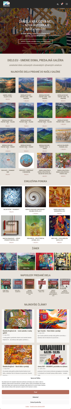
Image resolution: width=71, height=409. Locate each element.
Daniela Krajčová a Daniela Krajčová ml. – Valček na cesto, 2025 (45, 172)
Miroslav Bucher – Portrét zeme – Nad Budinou (45, 96)
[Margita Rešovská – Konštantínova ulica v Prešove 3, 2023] (53, 284)
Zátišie (44, 268)
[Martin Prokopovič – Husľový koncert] (65, 284)
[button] (68, 378)
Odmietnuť (35, 397)
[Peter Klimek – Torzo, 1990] (41, 284)
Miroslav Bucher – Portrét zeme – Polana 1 (45, 121)
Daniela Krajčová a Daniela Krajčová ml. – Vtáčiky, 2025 (63, 172)
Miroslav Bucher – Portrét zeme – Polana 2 (26, 121)
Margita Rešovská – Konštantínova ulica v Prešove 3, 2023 (53, 293)
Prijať (35, 392)
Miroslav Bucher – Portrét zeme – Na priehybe (63, 96)
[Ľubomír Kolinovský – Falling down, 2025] (29, 284)
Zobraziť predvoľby (35, 402)
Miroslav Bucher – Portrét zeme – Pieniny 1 (26, 147)
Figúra (8, 268)
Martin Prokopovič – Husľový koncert (65, 292)
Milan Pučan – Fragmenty (11, 209)
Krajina (26, 268)
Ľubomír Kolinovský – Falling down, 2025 (29, 292)
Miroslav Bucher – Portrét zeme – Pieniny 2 (8, 147)
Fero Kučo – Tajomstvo (18, 291)
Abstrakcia (63, 268)
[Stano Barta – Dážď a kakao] (6, 284)
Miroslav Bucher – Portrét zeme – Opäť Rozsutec (26, 96)
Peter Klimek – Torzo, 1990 (41, 291)
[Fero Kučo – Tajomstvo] (18, 284)
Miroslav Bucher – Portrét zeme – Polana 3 (8, 121)
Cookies (27, 406)
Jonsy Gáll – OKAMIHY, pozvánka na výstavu (52, 366)
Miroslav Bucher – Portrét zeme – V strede (44, 147)
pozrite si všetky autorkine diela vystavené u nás (35, 41)
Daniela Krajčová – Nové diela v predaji (16, 366)
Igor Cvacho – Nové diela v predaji (49, 331)
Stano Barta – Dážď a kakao (6, 291)
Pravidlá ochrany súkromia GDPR (37, 406)
